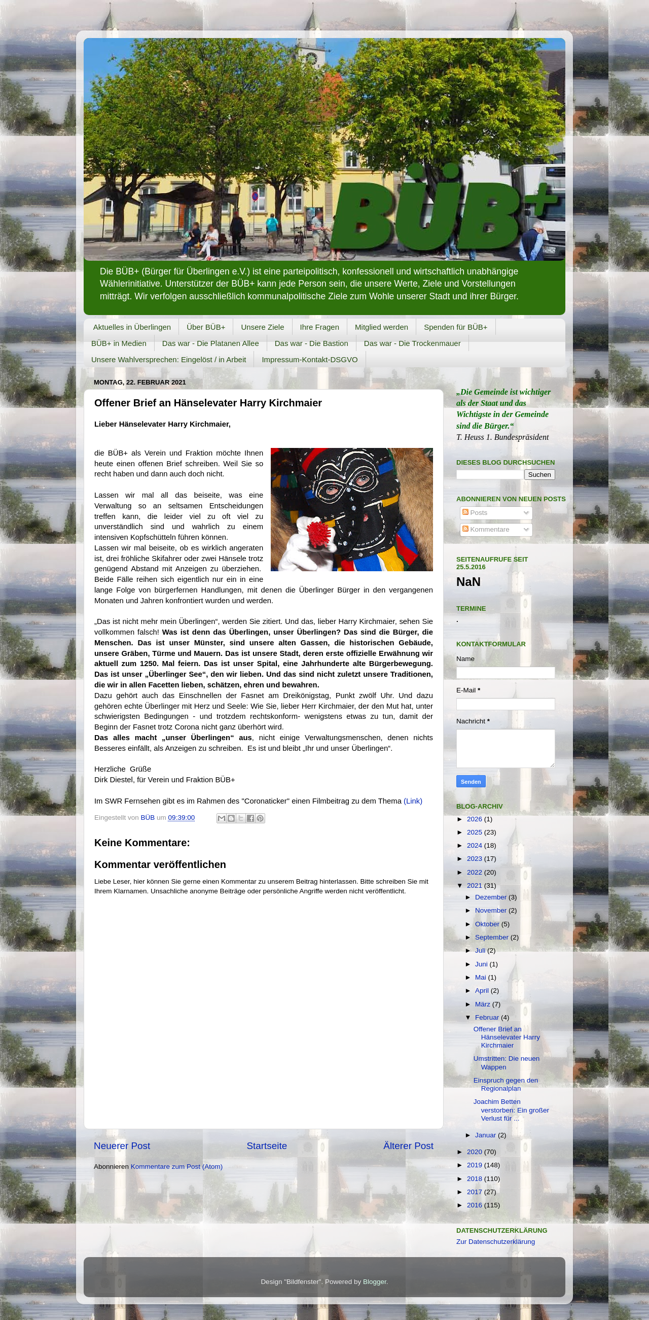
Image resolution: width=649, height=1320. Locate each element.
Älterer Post (408, 1145)
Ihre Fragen (320, 327)
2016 (475, 1205)
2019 (475, 1165)
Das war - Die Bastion (311, 343)
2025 (475, 832)
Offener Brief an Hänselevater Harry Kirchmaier (507, 1037)
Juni (482, 964)
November (492, 910)
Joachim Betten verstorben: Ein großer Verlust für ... (511, 1110)
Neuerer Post (122, 1145)
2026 (475, 819)
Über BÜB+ (206, 327)
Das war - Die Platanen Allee (210, 343)
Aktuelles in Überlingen (132, 327)
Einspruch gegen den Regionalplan (506, 1084)
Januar (486, 1135)
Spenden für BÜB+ (456, 327)
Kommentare (486, 529)
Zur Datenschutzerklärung (495, 1241)
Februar (488, 1017)
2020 (475, 1152)
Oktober (488, 924)
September (493, 937)
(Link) (413, 801)
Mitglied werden (381, 327)
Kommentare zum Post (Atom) (177, 1166)
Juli (481, 950)
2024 (475, 845)
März (483, 1004)
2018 (475, 1179)
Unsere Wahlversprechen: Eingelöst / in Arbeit (168, 359)
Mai (481, 977)
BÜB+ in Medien (119, 343)
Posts (475, 512)
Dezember (492, 897)
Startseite (266, 1145)
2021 (475, 885)
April (483, 990)
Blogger (374, 1282)
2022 (475, 872)
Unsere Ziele (262, 327)
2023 (475, 858)
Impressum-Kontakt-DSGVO (309, 359)
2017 (475, 1192)
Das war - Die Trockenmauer (412, 343)
